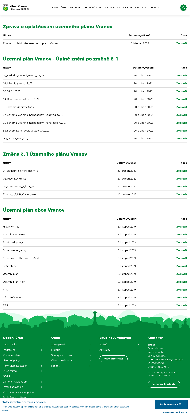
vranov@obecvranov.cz (166, 372)
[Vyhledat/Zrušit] (183, 7)
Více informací (113, 358)
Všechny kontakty (163, 384)
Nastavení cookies (173, 412)
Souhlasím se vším (171, 404)
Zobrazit (181, 43)
